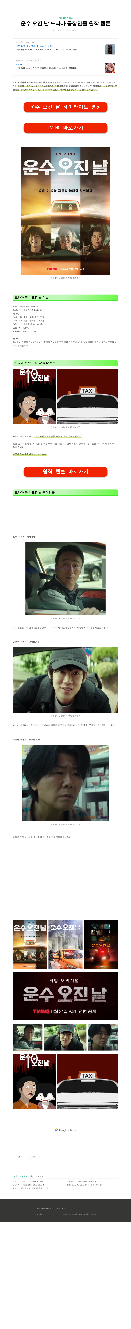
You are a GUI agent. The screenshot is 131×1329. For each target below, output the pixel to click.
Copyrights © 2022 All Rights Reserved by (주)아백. (79, 1214)
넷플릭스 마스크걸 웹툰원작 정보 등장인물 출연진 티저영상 (29, 1185)
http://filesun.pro (23, 42)
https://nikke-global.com (26, 61)
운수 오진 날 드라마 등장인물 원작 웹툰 (65, 23)
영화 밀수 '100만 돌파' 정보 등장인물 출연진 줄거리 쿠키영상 (29, 1188)
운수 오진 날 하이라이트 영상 (65, 107)
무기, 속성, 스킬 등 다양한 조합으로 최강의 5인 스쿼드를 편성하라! (46, 67)
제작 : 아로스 (39, 1214)
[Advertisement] (65, 513)
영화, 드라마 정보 (65, 18)
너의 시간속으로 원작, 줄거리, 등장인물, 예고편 (83, 1181)
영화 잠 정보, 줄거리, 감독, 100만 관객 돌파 (28, 1181)
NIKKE (19, 64)
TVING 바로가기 (65, 128)
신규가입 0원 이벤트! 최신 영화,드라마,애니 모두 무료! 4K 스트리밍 (46, 49)
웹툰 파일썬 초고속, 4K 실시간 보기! (34, 45)
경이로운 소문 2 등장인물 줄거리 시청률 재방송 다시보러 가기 (83, 1185)
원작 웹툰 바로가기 (65, 471)
